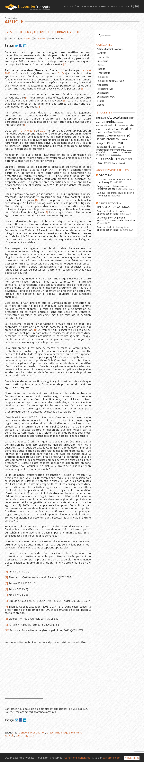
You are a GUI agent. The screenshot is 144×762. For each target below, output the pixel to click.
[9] (46, 212)
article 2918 (28, 130)
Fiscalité (101, 68)
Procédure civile (105, 88)
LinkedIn (132, 6)
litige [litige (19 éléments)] (112, 146)
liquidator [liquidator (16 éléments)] (102, 146)
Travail (100, 100)
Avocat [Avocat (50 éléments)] (114, 117)
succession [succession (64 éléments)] (106, 158)
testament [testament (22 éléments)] (124, 159)
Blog (114, 6)
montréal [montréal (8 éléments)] (100, 152)
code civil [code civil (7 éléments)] (100, 122)
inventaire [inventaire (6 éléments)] (124, 139)
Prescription (37, 732)
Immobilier (102, 76)
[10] (35, 330)
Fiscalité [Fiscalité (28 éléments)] (126, 128)
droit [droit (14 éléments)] (113, 125)
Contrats (101, 52)
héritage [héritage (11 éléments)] (117, 132)
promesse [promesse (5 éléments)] (127, 152)
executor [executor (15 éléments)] (101, 129)
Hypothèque (103, 72)
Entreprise (102, 61)
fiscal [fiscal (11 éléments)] (116, 129)
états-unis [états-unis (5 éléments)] (121, 163)
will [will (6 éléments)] (116, 163)
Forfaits (104, 6)
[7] (25, 124)
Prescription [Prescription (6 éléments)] (118, 152)
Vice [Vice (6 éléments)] (113, 163)
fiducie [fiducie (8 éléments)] (110, 129)
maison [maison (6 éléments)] (129, 150)
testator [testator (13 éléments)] (101, 162)
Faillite (100, 64)
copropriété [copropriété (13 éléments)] (103, 125)
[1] (64, 64)
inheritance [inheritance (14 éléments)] (113, 139)
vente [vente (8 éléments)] (108, 162)
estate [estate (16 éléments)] (130, 125)
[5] (64, 100)
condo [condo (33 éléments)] (109, 121)
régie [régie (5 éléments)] (119, 155)
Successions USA (105, 96)
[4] (26, 97)
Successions (103, 92)
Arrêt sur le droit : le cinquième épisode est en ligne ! (113, 228)
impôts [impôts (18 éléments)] (100, 139)
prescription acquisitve (61, 732)
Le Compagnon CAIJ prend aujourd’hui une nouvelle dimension (116, 219)
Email (137, 6)
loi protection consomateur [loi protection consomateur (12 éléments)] (110, 148)
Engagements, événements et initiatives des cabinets (112, 187)
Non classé (41, 39)
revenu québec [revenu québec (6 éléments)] (111, 155)
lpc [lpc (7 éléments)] (124, 150)
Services (92, 6)
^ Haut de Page (132, 757)
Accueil (68, 6)
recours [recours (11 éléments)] (100, 154)
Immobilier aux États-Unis (110, 80)
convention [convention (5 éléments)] (118, 122)
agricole (24, 732)
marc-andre (26, 39)
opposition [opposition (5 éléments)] (109, 152)
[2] (61, 70)
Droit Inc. (105, 175)
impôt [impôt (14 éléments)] (127, 135)
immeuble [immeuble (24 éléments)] (103, 135)
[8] (36, 200)
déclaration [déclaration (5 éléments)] (121, 126)
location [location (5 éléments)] (119, 147)
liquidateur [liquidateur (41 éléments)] (114, 142)
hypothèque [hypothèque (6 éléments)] (107, 132)
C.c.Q (61, 73)
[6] (39, 106)
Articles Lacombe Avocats (110, 49)
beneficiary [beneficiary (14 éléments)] (127, 117)
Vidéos (100, 104)
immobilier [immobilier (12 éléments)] (117, 135)
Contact (123, 6)
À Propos (80, 6)
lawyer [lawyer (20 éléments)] (100, 143)
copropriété (103, 57)
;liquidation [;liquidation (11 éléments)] (102, 117)
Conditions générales (77, 757)
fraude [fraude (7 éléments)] (99, 132)
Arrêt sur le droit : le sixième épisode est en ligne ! (111, 212)
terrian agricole (25, 735)
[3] (82, 88)
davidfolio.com (111, 757)
